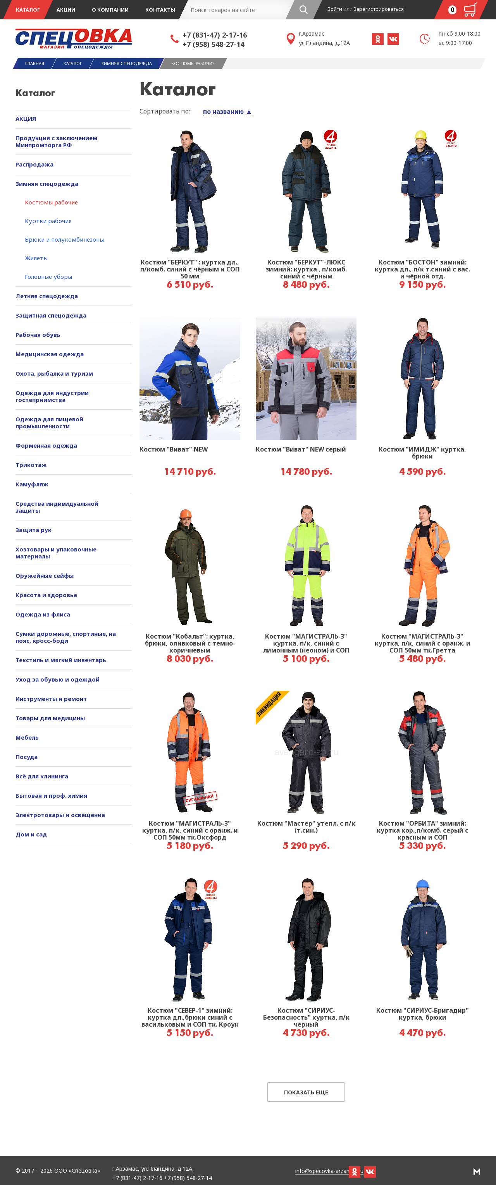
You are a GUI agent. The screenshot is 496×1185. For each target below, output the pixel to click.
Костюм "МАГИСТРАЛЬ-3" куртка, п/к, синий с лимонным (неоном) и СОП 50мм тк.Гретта (306, 643)
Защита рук (34, 530)
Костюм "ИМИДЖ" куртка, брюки (422, 453)
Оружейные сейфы (45, 575)
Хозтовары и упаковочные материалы (56, 552)
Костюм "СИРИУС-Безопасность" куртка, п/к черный (306, 1018)
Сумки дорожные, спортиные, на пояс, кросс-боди (66, 637)
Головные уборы (48, 276)
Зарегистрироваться (379, 9)
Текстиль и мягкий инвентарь (61, 660)
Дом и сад (31, 834)
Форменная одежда (46, 445)
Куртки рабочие (48, 221)
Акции (66, 9)
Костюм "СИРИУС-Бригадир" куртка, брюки (422, 1014)
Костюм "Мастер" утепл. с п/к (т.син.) (306, 827)
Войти (334, 9)
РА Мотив (476, 1171)
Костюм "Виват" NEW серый (301, 449)
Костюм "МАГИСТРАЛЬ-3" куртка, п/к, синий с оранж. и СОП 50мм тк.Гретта (422, 643)
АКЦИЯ (26, 118)
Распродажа (34, 164)
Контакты (160, 9)
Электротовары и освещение (60, 815)
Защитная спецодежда (51, 315)
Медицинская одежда (50, 354)
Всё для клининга (42, 776)
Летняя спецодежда (47, 296)
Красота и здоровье (46, 595)
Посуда (27, 757)
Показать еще (306, 1092)
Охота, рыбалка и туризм (54, 373)
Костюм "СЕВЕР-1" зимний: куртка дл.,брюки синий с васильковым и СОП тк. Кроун (190, 1018)
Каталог (28, 9)
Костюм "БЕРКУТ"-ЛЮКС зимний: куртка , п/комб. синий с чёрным (306, 269)
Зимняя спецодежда (47, 183)
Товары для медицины (50, 718)
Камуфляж (32, 484)
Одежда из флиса (43, 614)
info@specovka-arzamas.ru (329, 1171)
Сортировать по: (165, 111)
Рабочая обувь (38, 334)
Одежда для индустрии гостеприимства (52, 396)
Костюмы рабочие (51, 202)
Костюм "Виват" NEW (174, 449)
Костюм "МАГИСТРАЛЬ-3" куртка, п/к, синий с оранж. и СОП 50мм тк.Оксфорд (190, 831)
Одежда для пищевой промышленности (49, 422)
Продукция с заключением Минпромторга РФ (56, 141)
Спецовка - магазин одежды (93, 38)
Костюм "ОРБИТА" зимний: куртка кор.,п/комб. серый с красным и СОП (422, 831)
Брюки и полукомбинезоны (64, 239)
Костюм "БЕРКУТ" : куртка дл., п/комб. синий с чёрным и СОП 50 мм (190, 269)
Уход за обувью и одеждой (58, 679)
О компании (110, 9)
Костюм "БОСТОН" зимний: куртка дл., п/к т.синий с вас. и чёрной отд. (422, 269)
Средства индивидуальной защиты (57, 507)
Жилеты (36, 258)
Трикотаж (31, 465)
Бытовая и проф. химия (51, 795)
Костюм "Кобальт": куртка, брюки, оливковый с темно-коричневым (190, 643)
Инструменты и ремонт (51, 698)
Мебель (27, 737)
